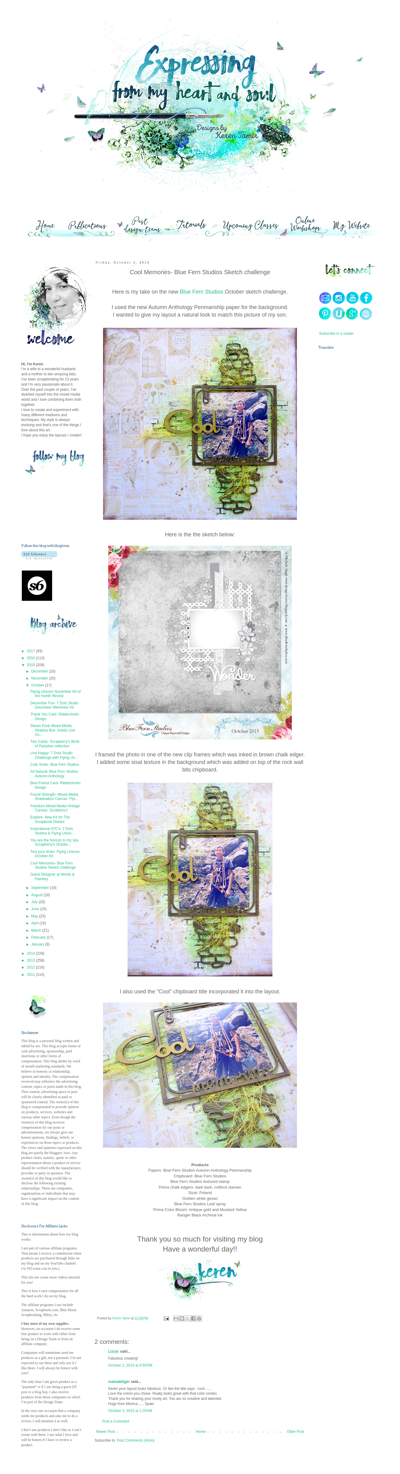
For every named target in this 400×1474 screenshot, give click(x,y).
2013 (31, 960)
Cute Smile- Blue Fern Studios (54, 764)
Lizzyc (113, 1351)
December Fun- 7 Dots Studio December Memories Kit (54, 705)
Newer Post (105, 1432)
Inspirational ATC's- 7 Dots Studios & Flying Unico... (52, 831)
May (35, 916)
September (40, 888)
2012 (31, 967)
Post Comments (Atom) (136, 1440)
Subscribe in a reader (336, 333)
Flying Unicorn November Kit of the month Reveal (55, 693)
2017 (31, 651)
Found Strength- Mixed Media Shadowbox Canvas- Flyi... (54, 796)
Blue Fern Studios (201, 292)
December (40, 671)
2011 (31, 974)
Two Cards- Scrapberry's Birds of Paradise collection (54, 743)
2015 (31, 665)
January (38, 944)
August (37, 895)
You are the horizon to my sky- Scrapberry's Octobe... (54, 842)
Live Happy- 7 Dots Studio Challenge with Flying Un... (54, 755)
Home (201, 1432)
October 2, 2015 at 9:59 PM (130, 1365)
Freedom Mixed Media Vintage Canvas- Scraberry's (55, 808)
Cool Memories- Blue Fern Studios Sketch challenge (53, 865)
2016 (31, 658)
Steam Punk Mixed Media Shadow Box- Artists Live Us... (52, 730)
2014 (31, 953)
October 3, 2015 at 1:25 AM (130, 1411)
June (35, 909)
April (35, 923)
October (38, 685)
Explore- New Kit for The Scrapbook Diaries (50, 819)
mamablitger (119, 1382)
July (35, 902)
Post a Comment (115, 1421)
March (36, 930)
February (39, 937)
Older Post (295, 1432)
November (40, 678)
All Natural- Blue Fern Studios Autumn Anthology (54, 773)
